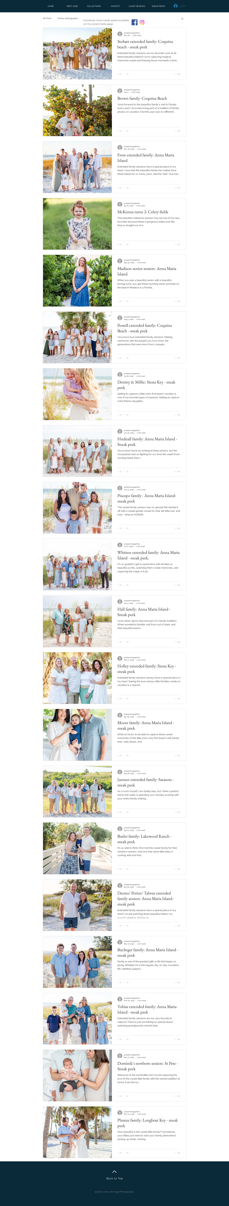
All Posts (47, 18)
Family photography (68, 18)
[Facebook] (135, 22)
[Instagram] (142, 22)
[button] (182, 18)
